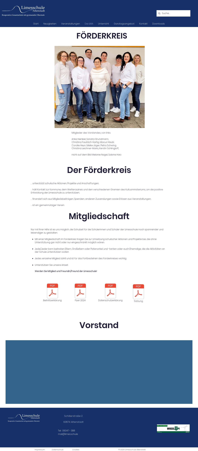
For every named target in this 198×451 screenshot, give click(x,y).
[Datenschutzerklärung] (110, 293)
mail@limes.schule (68, 434)
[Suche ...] (173, 13)
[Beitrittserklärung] (52, 293)
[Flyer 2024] (80, 293)
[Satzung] (138, 293)
